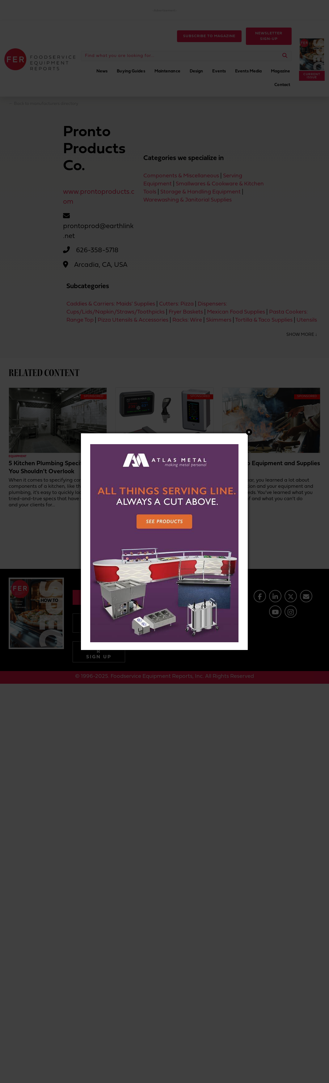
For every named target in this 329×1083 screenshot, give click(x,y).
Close (249, 432)
